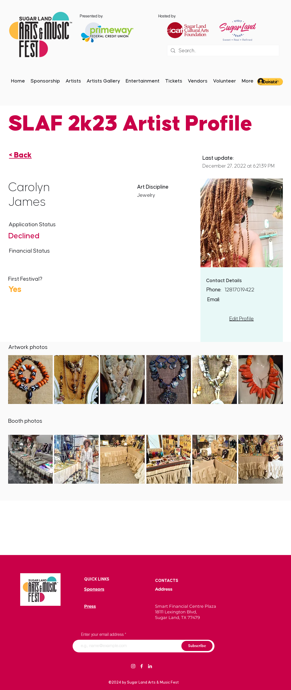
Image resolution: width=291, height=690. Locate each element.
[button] (30, 379)
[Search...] (223, 51)
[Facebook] (141, 666)
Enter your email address (102, 635)
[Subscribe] (197, 646)
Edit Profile (241, 318)
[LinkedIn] (150, 666)
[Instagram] (133, 666)
